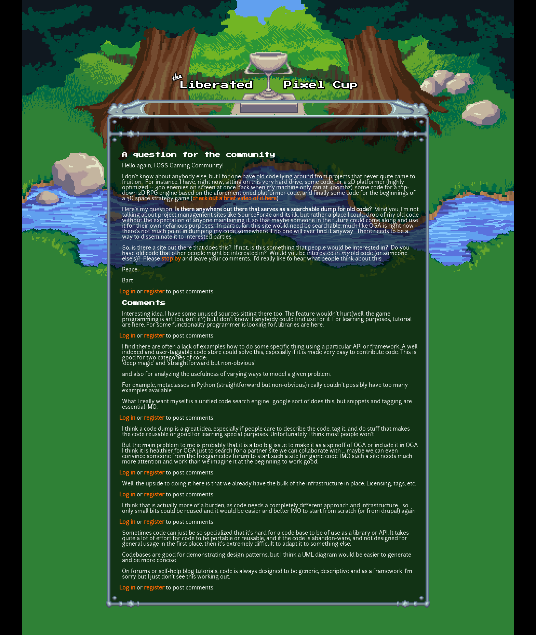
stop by (171, 259)
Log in (127, 292)
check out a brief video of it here (234, 199)
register (154, 292)
